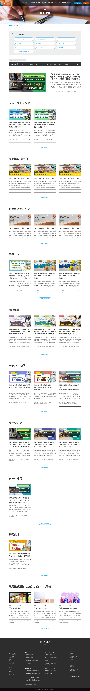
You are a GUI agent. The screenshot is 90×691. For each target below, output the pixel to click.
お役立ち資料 (11, 663)
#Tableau (66, 64)
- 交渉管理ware (47, 661)
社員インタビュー (73, 654)
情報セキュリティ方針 (74, 669)
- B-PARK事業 (30, 679)
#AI (19, 64)
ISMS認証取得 (72, 670)
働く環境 (71, 659)
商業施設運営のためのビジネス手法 (24, 51)
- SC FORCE (52, 657)
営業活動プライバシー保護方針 (75, 666)
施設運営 (40, 43)
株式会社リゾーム (6, 3)
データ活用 (40, 47)
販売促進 (61, 47)
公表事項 (71, 665)
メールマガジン (12, 656)
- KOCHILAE (51, 670)
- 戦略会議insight (32, 660)
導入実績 (10, 671)
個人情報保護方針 (73, 663)
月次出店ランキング (63, 39)
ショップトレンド (20, 39)
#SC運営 (60, 64)
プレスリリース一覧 (12, 653)
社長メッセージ (12, 669)
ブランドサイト (12, 674)
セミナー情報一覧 (12, 654)
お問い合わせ (11, 657)
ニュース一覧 (11, 651)
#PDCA (42, 64)
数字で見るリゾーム (73, 656)
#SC (47, 64)
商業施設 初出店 (41, 39)
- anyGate (32, 673)
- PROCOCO (51, 654)
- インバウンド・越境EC (49, 673)
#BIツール (24, 64)
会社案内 (11, 667)
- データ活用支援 (28, 663)
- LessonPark (32, 680)
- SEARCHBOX (50, 663)
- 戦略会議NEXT (31, 654)
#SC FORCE (53, 64)
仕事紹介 (71, 657)
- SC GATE (52, 656)
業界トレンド (19, 43)
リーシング (19, 47)
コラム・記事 (11, 662)
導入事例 (10, 660)
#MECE (36, 64)
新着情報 (71, 651)
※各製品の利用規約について (30, 684)
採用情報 (71, 650)
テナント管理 (62, 43)
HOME (10, 25)
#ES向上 (31, 64)
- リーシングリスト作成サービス (51, 664)
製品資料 (10, 659)
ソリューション (28, 650)
